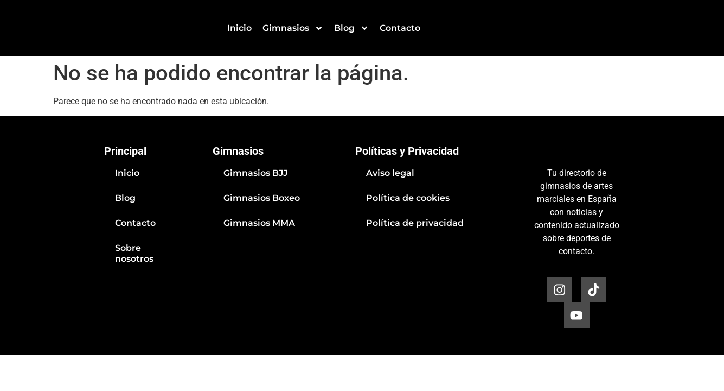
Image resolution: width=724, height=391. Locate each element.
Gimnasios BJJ (255, 173)
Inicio (239, 28)
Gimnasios (292, 28)
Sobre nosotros (134, 253)
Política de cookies (408, 198)
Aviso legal (390, 173)
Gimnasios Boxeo (261, 198)
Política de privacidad (415, 223)
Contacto (400, 28)
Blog (351, 28)
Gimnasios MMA (259, 223)
